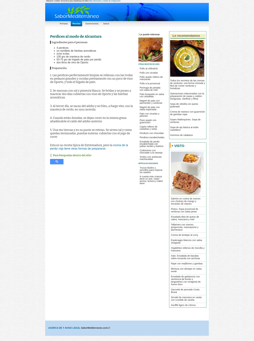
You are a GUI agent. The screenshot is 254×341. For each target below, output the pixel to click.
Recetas (76, 23)
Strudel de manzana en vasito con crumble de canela (186, 298)
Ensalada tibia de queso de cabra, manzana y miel (185, 218)
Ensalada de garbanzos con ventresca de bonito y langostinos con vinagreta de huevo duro (186, 280)
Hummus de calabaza (181, 135)
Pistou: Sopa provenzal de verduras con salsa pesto (184, 210)
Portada (64, 23)
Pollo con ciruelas (149, 72)
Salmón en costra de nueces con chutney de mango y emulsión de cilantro (185, 201)
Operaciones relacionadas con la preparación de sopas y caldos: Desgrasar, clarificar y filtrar (187, 96)
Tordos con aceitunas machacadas (151, 158)
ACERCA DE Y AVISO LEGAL (64, 328)
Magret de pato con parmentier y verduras (151, 101)
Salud (106, 23)
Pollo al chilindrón (149, 68)
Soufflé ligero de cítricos (183, 305)
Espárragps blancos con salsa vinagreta (186, 241)
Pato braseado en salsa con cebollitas (152, 95)
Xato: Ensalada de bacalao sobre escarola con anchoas (185, 257)
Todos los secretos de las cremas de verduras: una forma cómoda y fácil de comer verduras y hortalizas (187, 84)
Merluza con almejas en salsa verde (186, 270)
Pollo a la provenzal (150, 83)
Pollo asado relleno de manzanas (151, 78)
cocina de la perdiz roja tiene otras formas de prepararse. (89, 147)
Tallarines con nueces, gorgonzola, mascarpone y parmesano (184, 227)
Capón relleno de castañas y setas (148, 127)
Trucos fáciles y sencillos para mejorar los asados (151, 170)
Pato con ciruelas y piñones (149, 114)
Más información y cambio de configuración (105, 1)
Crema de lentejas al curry (184, 235)
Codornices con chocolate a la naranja (151, 151)
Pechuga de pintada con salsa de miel (150, 88)
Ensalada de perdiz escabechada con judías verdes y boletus (151, 143)
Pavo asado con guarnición (148, 121)
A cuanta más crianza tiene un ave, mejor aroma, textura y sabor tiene (151, 180)
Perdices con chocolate (152, 133)
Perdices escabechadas (152, 137)
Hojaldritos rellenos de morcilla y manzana (187, 249)
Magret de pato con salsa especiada (150, 108)
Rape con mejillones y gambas (187, 263)
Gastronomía (91, 23)
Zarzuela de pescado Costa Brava (185, 290)
